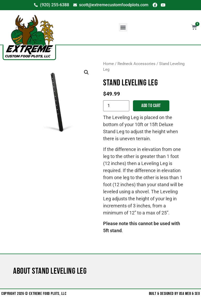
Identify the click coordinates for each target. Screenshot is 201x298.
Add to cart (151, 105)
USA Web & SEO (189, 293)
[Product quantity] (116, 105)
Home (108, 63)
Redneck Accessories (136, 63)
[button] (123, 27)
